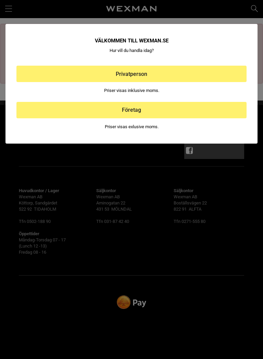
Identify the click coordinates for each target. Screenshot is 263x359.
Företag (131, 110)
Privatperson (131, 74)
